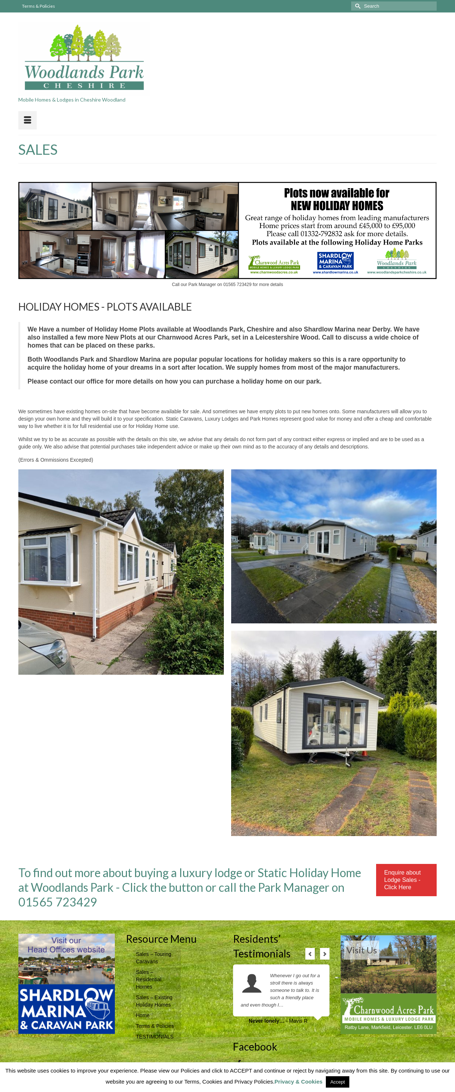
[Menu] (27, 120)
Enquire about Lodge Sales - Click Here (402, 879)
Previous (310, 954)
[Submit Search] (356, 6)
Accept (337, 1082)
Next (325, 954)
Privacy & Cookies (298, 1081)
